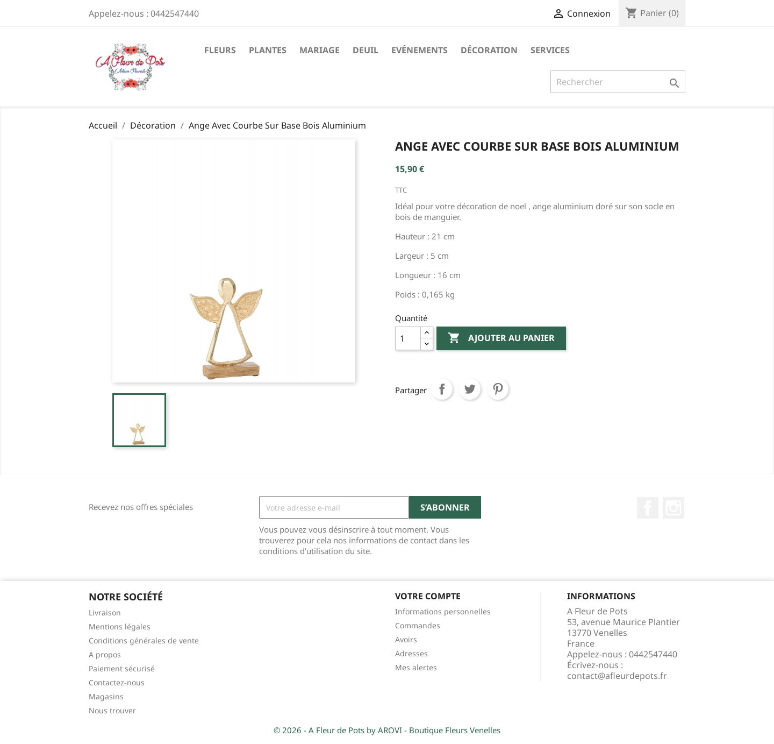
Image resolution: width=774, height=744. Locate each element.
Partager (442, 389)
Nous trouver (112, 710)
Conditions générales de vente (144, 640)
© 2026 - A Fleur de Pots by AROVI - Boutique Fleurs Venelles (387, 730)
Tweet (470, 389)
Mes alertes (416, 667)
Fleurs (220, 50)
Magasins (106, 696)
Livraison (105, 612)
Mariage (319, 50)
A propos (105, 654)
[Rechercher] (617, 81)
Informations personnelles (443, 611)
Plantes (267, 50)
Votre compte (428, 596)
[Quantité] (408, 338)
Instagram (673, 508)
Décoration (489, 50)
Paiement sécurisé (122, 668)
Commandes (417, 625)
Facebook (647, 508)
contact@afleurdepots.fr (617, 676)
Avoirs (406, 639)
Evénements (419, 50)
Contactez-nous (117, 682)
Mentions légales (119, 626)
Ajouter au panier (501, 338)
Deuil (365, 50)
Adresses (411, 653)
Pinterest (497, 389)
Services (550, 50)
